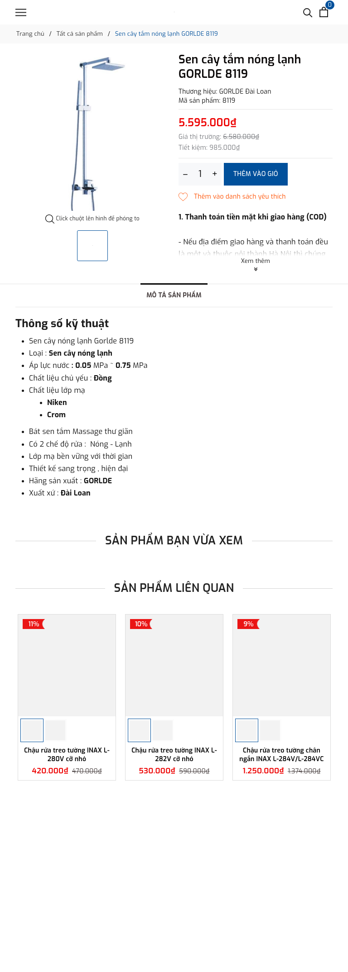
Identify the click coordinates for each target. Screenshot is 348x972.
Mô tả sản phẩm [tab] (174, 295)
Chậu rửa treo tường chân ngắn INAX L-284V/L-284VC (281, 754)
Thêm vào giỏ (255, 174)
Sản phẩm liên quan (174, 588)
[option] (92, 134)
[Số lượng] (200, 174)
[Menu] (20, 12)
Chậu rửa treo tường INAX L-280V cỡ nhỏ (67, 754)
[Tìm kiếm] (308, 12)
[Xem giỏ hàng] (323, 12)
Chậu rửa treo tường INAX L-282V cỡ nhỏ (174, 754)
